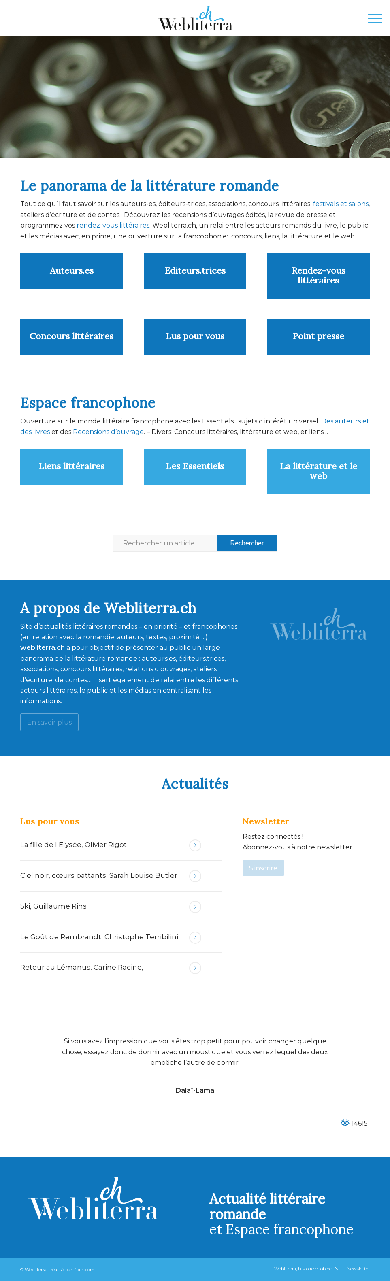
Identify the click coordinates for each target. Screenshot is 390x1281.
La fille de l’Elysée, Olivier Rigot (73, 845)
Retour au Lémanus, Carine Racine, (81, 967)
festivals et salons (341, 204)
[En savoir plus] (49, 722)
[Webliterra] (194, 18)
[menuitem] (371, 18)
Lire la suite (195, 845)
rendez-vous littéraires (113, 225)
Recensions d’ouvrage (108, 432)
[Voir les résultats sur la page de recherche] (247, 543)
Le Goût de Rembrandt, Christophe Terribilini (99, 937)
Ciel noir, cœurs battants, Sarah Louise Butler (98, 875)
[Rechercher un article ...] (195, 543)
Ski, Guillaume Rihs (53, 906)
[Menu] (371, 18)
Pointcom (83, 1269)
